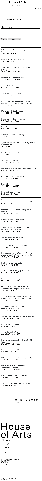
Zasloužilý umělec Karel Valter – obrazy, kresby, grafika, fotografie (16, 228)
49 (29, 400)
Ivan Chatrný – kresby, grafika (13, 119)
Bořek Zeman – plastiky (10, 279)
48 (26, 400)
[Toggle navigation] (3, 2)
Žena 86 (4, 184)
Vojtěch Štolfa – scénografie (12, 237)
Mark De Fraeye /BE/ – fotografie (14, 375)
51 (34, 400)
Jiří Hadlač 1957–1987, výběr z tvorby (15, 271)
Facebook (3, 474)
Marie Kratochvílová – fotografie (13, 111)
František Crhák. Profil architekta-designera (18, 350)
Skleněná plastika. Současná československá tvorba (12, 307)
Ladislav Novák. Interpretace (12, 220)
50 (32, 400)
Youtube (3, 476)
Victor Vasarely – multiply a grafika (15, 245)
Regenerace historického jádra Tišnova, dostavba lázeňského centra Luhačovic (16, 254)
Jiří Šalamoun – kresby (10, 160)
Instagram (3, 475)
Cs (19, 450)
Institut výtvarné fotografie (11, 263)
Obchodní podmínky (5, 452)
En (20, 450)
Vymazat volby (14, 39)
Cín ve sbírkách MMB (9, 332)
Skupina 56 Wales (8, 85)
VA (7, 479)
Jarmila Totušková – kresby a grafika (15, 383)
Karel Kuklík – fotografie (10, 324)
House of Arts (17, 2)
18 (11, 400)
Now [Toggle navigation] (37, 2)
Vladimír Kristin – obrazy (11, 93)
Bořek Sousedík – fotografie (12, 152)
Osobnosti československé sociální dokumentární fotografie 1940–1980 (15, 288)
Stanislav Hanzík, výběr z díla (12, 176)
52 (37, 400)
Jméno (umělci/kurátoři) (11, 19)
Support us (37, 8)
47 (24, 400)
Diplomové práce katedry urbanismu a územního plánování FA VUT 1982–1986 (16, 201)
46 (21, 400)
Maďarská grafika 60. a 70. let (12, 60)
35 (16, 400)
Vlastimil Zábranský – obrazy (12, 135)
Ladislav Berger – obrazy (11, 192)
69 (18, 402)
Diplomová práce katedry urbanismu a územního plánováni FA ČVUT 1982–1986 (17, 102)
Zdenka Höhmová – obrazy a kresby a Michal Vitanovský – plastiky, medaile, (16, 298)
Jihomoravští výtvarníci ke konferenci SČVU (18, 168)
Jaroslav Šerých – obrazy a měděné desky (17, 316)
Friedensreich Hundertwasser (12, 77)
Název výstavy (7, 27)
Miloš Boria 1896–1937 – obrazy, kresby (16, 358)
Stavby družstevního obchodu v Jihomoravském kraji (13, 367)
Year (3, 35)
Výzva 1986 (5, 127)
